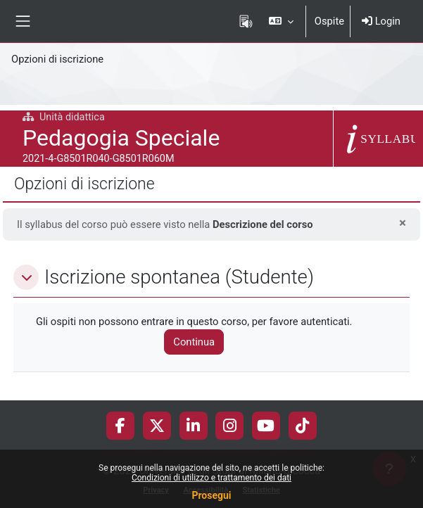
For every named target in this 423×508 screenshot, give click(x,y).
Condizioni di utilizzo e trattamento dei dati (211, 478)
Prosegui (211, 495)
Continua (194, 342)
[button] (280, 21)
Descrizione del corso (263, 224)
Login (381, 21)
